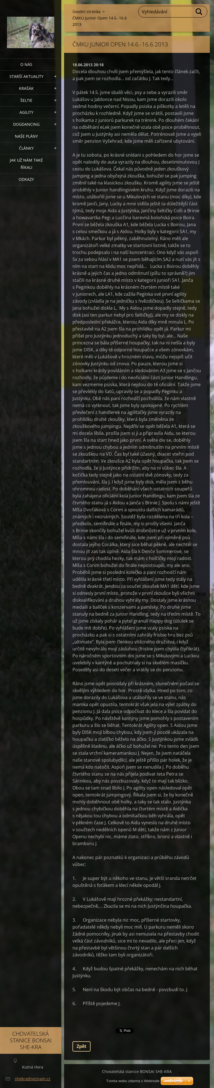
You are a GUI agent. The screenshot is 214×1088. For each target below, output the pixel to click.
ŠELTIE (26, 100)
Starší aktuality (26, 76)
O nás (26, 64)
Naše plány (26, 136)
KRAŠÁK (26, 88)
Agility (26, 112)
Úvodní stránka (86, 11)
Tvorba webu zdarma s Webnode (132, 1081)
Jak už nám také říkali (26, 163)
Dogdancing (26, 124)
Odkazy (26, 179)
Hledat (199, 12)
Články (26, 148)
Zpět (81, 1046)
